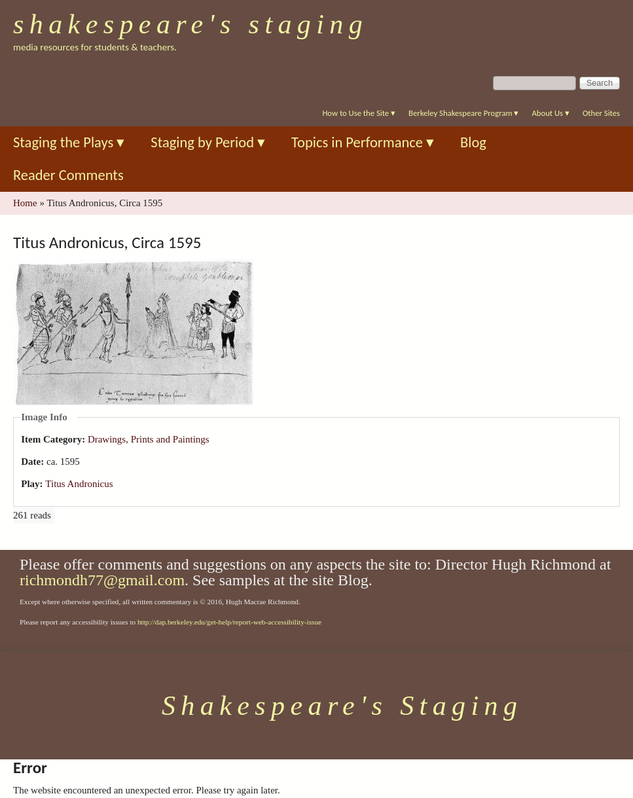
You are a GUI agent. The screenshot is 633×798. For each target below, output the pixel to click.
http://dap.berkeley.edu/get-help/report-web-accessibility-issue (229, 622)
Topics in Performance (362, 142)
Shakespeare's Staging (190, 24)
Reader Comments (68, 175)
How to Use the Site (358, 113)
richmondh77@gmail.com (102, 580)
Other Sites (601, 113)
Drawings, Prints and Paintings (148, 439)
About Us (550, 113)
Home (25, 203)
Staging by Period (208, 142)
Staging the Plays (68, 142)
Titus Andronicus (79, 484)
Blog (473, 142)
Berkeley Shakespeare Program (463, 113)
